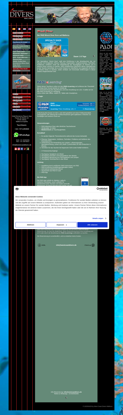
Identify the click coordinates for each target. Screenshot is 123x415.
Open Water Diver (18, 52)
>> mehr (102, 72)
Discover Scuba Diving (20, 46)
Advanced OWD (17, 55)
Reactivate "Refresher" (20, 53)
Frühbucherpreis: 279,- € (86, 105)
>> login (40, 96)
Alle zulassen (92, 225)
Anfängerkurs (17, 50)
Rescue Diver (17, 59)
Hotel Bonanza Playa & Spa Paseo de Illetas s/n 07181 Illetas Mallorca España (22, 118)
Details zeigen (98, 218)
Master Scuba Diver (19, 61)
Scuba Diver (16, 48)
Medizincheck (46, 130)
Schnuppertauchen (19, 44)
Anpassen (62, 225)
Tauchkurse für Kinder (20, 42)
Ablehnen (30, 225)
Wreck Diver (16, 67)
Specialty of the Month (20, 69)
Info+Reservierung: (66, 392)
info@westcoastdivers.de (21, 145)
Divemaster (16, 71)
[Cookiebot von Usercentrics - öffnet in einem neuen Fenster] (98, 189)
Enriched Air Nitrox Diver (20, 63)
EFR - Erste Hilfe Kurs (20, 57)
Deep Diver (16, 65)
